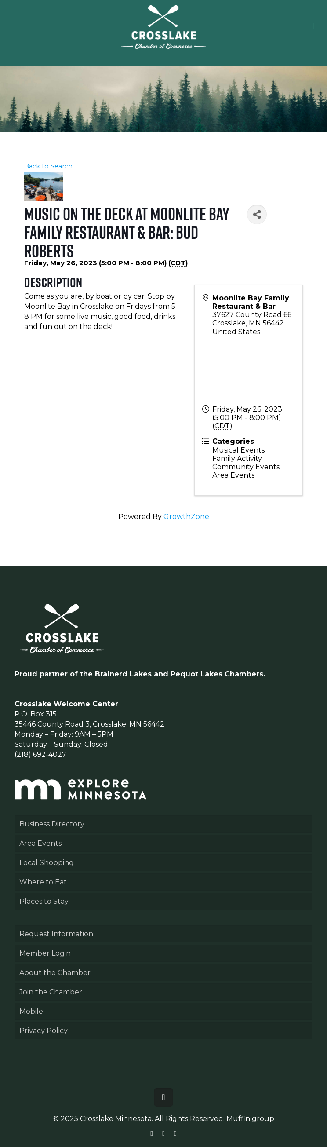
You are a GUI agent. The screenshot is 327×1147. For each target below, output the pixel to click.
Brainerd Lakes (123, 674)
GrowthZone (186, 516)
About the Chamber (55, 972)
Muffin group (250, 1118)
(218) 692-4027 (40, 754)
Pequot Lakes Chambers (217, 674)
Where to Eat (43, 882)
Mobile (31, 1011)
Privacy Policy (43, 1030)
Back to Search (48, 166)
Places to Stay (44, 901)
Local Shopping (46, 862)
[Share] (257, 214)
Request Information (56, 934)
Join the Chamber (50, 992)
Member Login (45, 953)
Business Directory (51, 824)
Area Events (40, 843)
